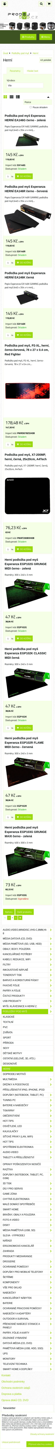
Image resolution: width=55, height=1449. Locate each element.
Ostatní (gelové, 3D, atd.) (19, 1058)
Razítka (28, 1169)
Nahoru (9, 912)
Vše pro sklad (28, 1287)
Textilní (8, 1022)
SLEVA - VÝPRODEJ (14, 1235)
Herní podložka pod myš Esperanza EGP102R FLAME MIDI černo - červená (24, 743)
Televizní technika (28, 1364)
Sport (7, 1037)
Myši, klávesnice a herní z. (28, 1006)
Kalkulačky (28, 1131)
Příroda (8, 1043)
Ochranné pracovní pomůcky (28, 1308)
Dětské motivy (12, 1053)
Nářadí (28, 1240)
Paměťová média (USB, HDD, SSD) (28, 1348)
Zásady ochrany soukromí (42, 1434)
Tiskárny (28, 1110)
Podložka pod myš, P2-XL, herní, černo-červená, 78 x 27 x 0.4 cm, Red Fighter (27, 350)
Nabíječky (28, 1292)
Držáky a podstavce (28, 1084)
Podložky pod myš (28, 1011)
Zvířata (7, 1032)
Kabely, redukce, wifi (28, 959)
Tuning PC (28, 1100)
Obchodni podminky (13, 1381)
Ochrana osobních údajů (15, 1387)
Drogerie (28, 1261)
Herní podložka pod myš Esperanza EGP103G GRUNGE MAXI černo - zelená (26, 832)
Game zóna (28, 1193)
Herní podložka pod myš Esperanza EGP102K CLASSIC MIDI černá (25, 653)
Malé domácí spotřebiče (28, 1204)
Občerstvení (28, 1115)
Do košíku (24, 176)
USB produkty (28, 1001)
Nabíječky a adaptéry (28, 1313)
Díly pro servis (28, 1188)
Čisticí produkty (28, 995)
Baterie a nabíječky (28, 1105)
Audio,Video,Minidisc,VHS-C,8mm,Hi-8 (28, 931)
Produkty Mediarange (17, 1256)
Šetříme (28, 1277)
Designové (10, 1063)
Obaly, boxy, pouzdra (28, 949)
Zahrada (28, 1251)
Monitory (28, 1358)
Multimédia (28, 1079)
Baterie (28, 1303)
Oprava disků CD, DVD (14, 1400)
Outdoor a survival (28, 1318)
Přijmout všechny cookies (40, 1444)
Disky (28, 1225)
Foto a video (28, 1219)
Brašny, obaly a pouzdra (28, 1214)
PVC (5, 1027)
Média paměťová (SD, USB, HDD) (28, 943)
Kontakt (5, 1375)
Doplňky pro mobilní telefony (28, 1272)
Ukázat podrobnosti (11, 1442)
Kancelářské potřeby (28, 954)
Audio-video (28, 1152)
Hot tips (28, 1141)
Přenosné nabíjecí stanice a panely (28, 1326)
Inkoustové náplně (28, 969)
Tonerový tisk (28, 975)
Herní (6, 1069)
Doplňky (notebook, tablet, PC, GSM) (28, 1176)
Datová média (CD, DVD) (28, 1343)
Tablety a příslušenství (28, 1157)
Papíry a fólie (28, 990)
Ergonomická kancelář (28, 1246)
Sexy (6, 1048)
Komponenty (28, 1282)
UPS (28, 1353)
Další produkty (24, 912)
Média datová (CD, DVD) (28, 938)
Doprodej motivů (14, 1074)
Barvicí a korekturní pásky (28, 980)
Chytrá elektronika (28, 1199)
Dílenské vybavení (28, 1338)
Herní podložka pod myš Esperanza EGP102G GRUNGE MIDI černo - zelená (26, 564)
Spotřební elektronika (28, 1147)
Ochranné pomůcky (28, 1266)
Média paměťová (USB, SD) (28, 1230)
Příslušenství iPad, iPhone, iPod (24, 1089)
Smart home (28, 1209)
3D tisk (28, 1183)
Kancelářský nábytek (28, 1298)
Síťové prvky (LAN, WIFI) (28, 1136)
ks (9, 176)
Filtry (28, 964)
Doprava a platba (11, 1393)
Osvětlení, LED (28, 1126)
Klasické (8, 1017)
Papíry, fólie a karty (28, 1332)
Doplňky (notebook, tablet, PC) (28, 1095)
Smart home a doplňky (28, 1369)
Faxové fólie (28, 985)
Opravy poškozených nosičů (22, 1164)
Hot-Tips (28, 1121)
